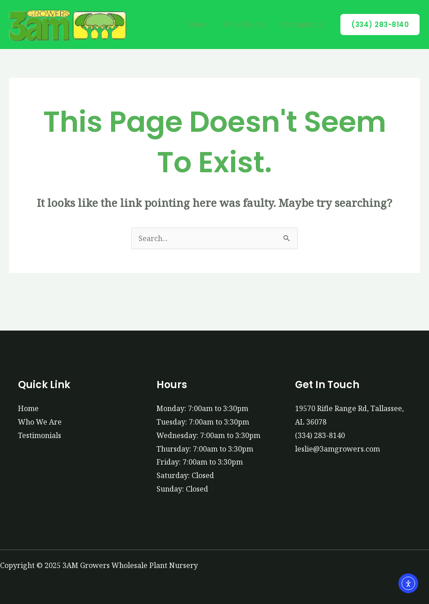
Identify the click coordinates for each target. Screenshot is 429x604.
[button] (380, 24)
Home (198, 24)
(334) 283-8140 (320, 435)
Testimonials (302, 24)
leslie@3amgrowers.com (337, 449)
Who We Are (244, 24)
